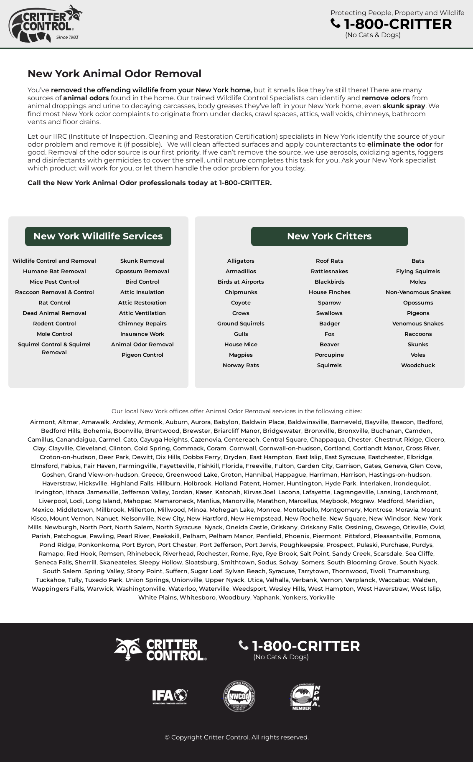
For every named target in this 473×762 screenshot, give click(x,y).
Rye (257, 553)
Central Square (284, 439)
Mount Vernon (71, 518)
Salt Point (314, 553)
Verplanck (360, 580)
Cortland (337, 448)
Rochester (212, 553)
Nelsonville (137, 518)
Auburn (176, 422)
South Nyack (418, 562)
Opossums (418, 303)
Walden (424, 580)
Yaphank (266, 597)
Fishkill (208, 466)
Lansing (389, 492)
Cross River (422, 448)
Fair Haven (100, 466)
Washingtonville (140, 588)
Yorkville (322, 597)
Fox (329, 334)
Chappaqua (327, 439)
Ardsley (123, 422)
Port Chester (177, 545)
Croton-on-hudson (68, 457)
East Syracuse (345, 457)
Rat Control (54, 303)
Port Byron (138, 545)
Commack (188, 448)
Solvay (288, 562)
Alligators (240, 261)
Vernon (331, 580)
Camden (418, 430)
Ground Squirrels (240, 323)
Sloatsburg (201, 562)
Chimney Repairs (142, 323)
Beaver (329, 344)
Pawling (101, 536)
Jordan (182, 492)
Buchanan (386, 430)
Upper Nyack (224, 580)
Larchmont (420, 492)
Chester (359, 439)
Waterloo (182, 588)
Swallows (329, 313)
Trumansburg (408, 571)
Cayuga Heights (164, 439)
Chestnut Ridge (398, 439)
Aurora (201, 422)
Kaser (204, 492)
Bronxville (319, 430)
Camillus (40, 439)
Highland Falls (131, 483)
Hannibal (258, 474)
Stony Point (145, 571)
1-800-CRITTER (244, 183)
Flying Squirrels (418, 271)
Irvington (49, 492)
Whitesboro (198, 597)
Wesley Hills (287, 588)
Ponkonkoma (98, 545)
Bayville (376, 422)
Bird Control (142, 282)
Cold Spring (152, 448)
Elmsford (44, 466)
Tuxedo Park (103, 580)
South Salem (62, 571)
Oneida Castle (247, 527)
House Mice (240, 344)
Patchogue (69, 536)
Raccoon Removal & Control (54, 292)
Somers (312, 562)
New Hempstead (256, 518)
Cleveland (91, 448)
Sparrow (329, 303)
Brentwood (162, 430)
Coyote (241, 303)
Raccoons (418, 334)
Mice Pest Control (54, 282)
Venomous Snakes (418, 323)
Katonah (228, 492)
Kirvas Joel (259, 492)
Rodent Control (54, 323)
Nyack (213, 527)
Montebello (300, 509)
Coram (216, 448)
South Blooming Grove (362, 562)
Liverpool (53, 501)
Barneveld (346, 422)
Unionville (187, 580)
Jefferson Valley (145, 492)
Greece (152, 474)
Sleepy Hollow (160, 562)
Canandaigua (76, 439)
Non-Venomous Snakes (418, 292)
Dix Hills (168, 457)
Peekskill (166, 536)
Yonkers (294, 597)
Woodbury (234, 597)
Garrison (348, 466)
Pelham (194, 536)
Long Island (103, 501)
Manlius (208, 501)
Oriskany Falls (321, 527)
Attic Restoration (142, 303)
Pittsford (357, 536)
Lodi (76, 501)
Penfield (269, 536)
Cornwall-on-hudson (290, 448)
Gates (372, 466)
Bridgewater (282, 430)
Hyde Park (340, 483)
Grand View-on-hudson (103, 474)
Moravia (406, 509)
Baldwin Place (263, 422)
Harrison (353, 474)
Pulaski (367, 545)
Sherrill (86, 562)
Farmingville (138, 466)
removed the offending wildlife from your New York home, (151, 90)
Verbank (304, 580)
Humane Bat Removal (54, 271)
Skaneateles (117, 562)
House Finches (330, 292)
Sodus (267, 562)
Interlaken (375, 483)
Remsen (111, 553)
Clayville (60, 448)
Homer (273, 483)
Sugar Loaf (206, 571)
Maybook (334, 501)
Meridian (419, 501)
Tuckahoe (50, 580)
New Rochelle (305, 518)
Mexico (42, 509)
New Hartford (207, 518)
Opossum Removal (142, 271)
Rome (240, 553)
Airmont (42, 422)
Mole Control (54, 334)
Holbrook (197, 483)
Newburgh (60, 527)
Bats (418, 261)
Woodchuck (418, 365)
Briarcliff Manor (237, 430)
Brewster (197, 430)
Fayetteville (177, 466)
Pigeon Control (142, 355)
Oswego (387, 527)
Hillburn (168, 483)
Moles (418, 282)
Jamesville (103, 492)
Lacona (289, 492)
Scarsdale (388, 553)
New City (170, 518)
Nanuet (107, 518)
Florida (232, 466)
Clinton (120, 448)
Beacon (402, 422)
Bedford (429, 422)
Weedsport (249, 588)
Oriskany (284, 527)
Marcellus (303, 501)
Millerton (141, 509)
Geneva (395, 466)
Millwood (171, 509)
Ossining (358, 527)
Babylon (226, 422)
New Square (347, 518)
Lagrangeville (353, 492)
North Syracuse (178, 527)
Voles (418, 355)
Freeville (259, 466)
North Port (96, 527)
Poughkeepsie (301, 545)
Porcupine (329, 355)
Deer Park (114, 457)
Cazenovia (206, 439)
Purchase (395, 545)
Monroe (268, 509)
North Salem (134, 527)
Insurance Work (142, 334)
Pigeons (418, 313)
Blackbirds (330, 282)
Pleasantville (393, 536)
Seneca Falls (53, 562)
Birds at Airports (241, 282)
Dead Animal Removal (54, 313)
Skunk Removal (142, 261)
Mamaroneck (174, 501)
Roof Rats (329, 261)
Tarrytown (313, 571)
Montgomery (341, 509)
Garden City (315, 466)
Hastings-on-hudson (399, 474)
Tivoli (377, 571)
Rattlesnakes (329, 271)
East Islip (308, 457)
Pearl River (133, 536)
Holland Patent (237, 483)
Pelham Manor (231, 536)
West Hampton (331, 588)
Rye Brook (281, 553)
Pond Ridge (57, 545)
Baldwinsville (307, 422)
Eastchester (386, 457)
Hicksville (93, 483)
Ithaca (75, 492)
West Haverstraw (382, 588)
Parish (41, 536)
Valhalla (277, 580)
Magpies (241, 355)
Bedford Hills (60, 430)
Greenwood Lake (192, 474)
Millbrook (110, 509)
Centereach (241, 439)
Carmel (109, 439)
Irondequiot (412, 483)
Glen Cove (425, 466)
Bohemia (97, 430)
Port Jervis (261, 545)
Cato (130, 439)
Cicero (434, 439)
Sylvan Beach (245, 571)
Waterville (214, 588)
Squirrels (329, 365)
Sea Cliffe (419, 553)
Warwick (100, 588)
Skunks (418, 344)
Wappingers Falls (58, 588)
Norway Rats (241, 365)
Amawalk (95, 422)
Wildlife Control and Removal (54, 261)
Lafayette (317, 492)
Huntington (304, 483)
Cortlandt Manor (378, 448)
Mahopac (137, 501)
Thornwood (349, 571)
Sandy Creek (351, 553)
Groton (231, 474)
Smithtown (238, 562)
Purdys (422, 545)
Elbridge (419, 457)
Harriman (323, 474)
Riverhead (178, 553)
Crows (240, 313)
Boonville (128, 430)
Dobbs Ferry (202, 457)
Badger (329, 323)
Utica (255, 580)
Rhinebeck (143, 553)
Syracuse (282, 571)
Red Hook (81, 553)
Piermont (327, 536)
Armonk (150, 422)
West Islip (425, 588)
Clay (39, 448)
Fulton (284, 466)
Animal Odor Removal (142, 344)
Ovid (437, 527)
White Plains (157, 597)
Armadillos (241, 271)
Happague (290, 474)
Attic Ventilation (142, 313)
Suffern (176, 571)
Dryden (235, 457)
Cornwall (242, 448)
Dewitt (142, 457)
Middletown (74, 509)
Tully (75, 580)
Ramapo (51, 553)
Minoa (197, 509)
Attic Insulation (142, 292)
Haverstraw (59, 483)
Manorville (238, 501)
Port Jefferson (220, 545)
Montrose (378, 509)
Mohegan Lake (231, 509)
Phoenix (297, 536)
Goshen (53, 474)
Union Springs (147, 580)
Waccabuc (394, 580)
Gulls (241, 334)
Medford (390, 501)
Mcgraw (362, 501)
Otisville (415, 527)
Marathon (271, 501)
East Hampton (270, 457)
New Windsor (389, 518)
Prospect (339, 545)
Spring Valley (104, 571)
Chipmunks (241, 292)
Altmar (68, 422)
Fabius (71, 466)
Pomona (427, 536)
